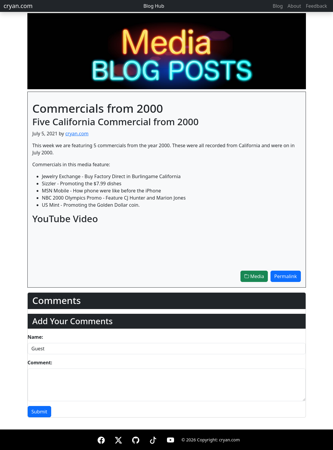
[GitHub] (135, 439)
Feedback (316, 6)
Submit (39, 411)
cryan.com (18, 6)
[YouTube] (170, 439)
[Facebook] (101, 439)
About (294, 6)
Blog (278, 6)
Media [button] (254, 276)
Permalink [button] (285, 276)
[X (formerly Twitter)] (118, 439)
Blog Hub (153, 6)
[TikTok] (153, 439)
